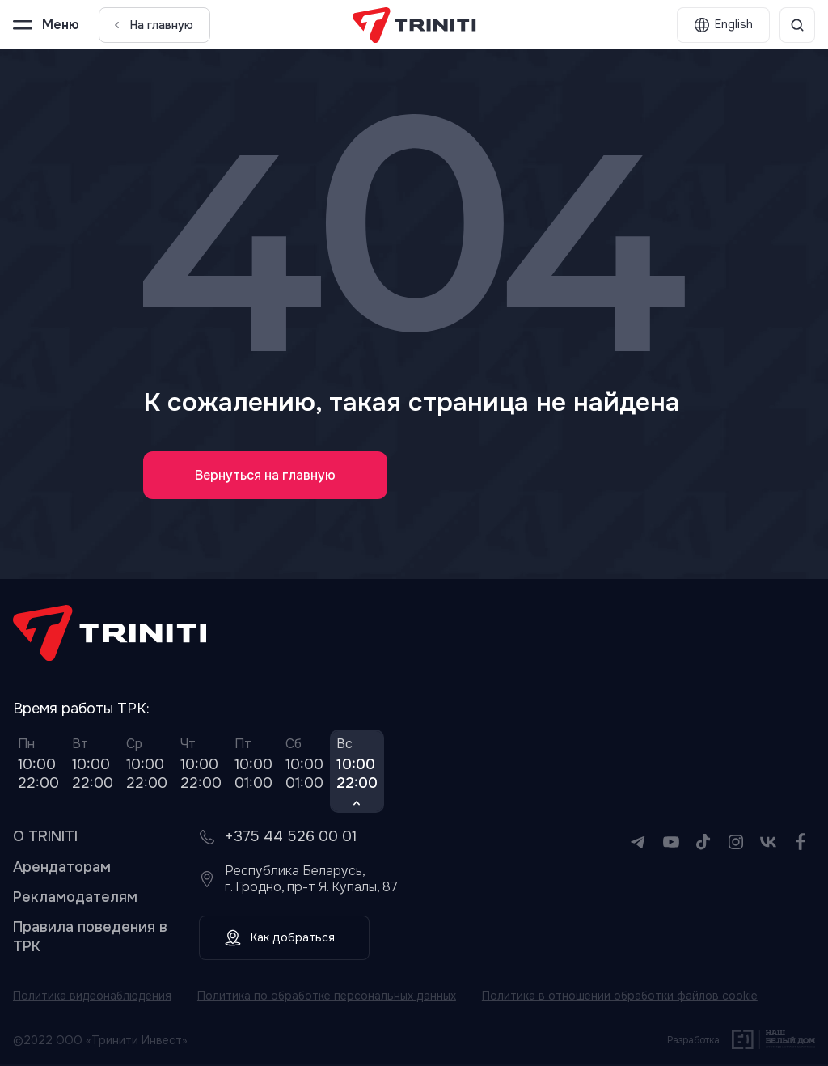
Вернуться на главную (266, 475)
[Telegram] (638, 853)
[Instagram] (735, 853)
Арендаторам (62, 868)
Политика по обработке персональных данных (328, 998)
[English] (723, 25)
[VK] (768, 853)
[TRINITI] (414, 25)
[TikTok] (703, 853)
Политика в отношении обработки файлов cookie (622, 998)
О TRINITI (45, 838)
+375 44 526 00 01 (291, 838)
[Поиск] (797, 25)
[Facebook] (800, 853)
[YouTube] (671, 853)
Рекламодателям (75, 898)
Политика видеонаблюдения (93, 998)
